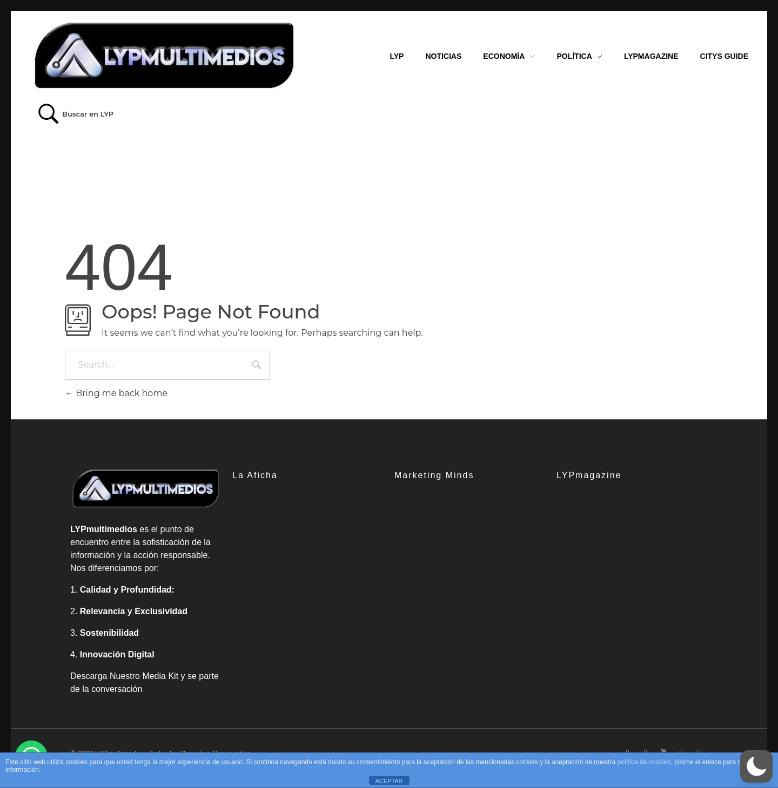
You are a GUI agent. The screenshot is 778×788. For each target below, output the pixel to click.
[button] (756, 766)
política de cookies (644, 762)
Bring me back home (116, 393)
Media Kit (160, 676)
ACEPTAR (389, 781)
